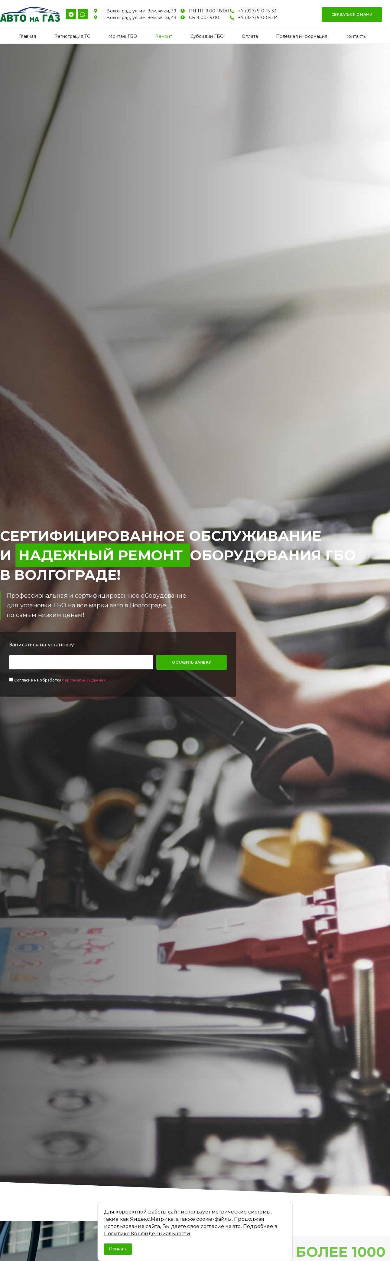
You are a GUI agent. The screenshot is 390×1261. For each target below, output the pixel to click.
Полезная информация (301, 36)
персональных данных (84, 680)
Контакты (355, 36)
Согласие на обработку (60, 680)
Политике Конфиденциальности (147, 1233)
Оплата (250, 36)
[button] (352, 14)
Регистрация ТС (72, 36)
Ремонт (163, 36)
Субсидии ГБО (207, 36)
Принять (118, 1249)
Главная (27, 36)
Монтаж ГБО (122, 36)
